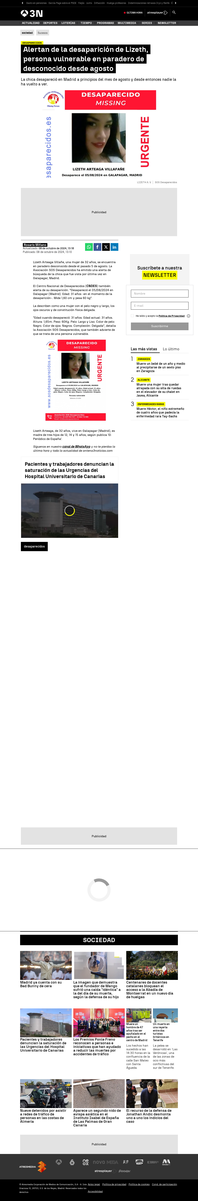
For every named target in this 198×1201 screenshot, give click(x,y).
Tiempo (86, 23)
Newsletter (167, 23)
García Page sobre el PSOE (62, 3)
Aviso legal (94, 1184)
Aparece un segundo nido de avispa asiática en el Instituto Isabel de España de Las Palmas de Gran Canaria (97, 1118)
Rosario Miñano (35, 245)
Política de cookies (139, 1184)
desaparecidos (34, 546)
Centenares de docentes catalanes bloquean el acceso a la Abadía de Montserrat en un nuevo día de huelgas (149, 989)
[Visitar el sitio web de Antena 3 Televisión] (59, 1162)
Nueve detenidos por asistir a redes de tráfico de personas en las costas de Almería (43, 1116)
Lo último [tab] (171, 349)
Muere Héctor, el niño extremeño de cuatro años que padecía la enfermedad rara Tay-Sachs (160, 412)
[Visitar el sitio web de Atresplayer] (106, 1171)
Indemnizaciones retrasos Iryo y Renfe (148, 3)
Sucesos (43, 32)
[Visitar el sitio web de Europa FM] (153, 1162)
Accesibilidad (95, 1191)
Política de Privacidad (172, 315)
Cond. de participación (164, 1184)
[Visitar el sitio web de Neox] (85, 1162)
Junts (89, 3)
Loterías (68, 23)
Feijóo (81, 3)
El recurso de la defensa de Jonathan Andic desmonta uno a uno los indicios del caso (149, 1116)
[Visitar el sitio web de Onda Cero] (139, 1162)
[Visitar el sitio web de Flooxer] (124, 1171)
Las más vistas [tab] (144, 349)
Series (147, 23)
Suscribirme (159, 326)
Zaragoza (144, 359)
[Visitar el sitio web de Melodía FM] (166, 1162)
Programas (105, 23)
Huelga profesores (116, 3)
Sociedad (99, 940)
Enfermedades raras (151, 404)
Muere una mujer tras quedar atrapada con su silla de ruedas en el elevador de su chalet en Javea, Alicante (159, 390)
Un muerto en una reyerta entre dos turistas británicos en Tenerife (161, 1032)
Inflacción (99, 3)
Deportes (50, 23)
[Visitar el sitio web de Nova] (99, 1162)
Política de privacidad (114, 1184)
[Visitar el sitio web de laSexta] (72, 1162)
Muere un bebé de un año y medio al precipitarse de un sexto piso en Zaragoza (161, 367)
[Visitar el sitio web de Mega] (112, 1162)
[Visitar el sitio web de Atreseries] (126, 1162)
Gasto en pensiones (36, 3)
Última (135, 12)
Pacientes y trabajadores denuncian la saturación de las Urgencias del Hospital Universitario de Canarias (69, 470)
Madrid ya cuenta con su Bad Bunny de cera (41, 984)
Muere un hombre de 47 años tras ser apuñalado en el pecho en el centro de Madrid (136, 1032)
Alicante (143, 380)
